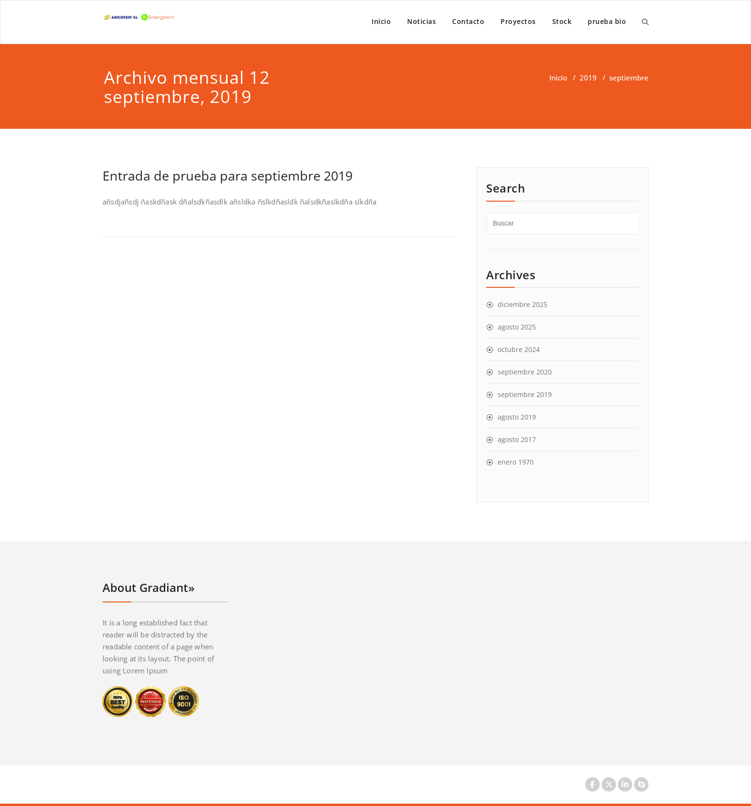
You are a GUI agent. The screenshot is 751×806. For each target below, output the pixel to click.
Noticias (421, 21)
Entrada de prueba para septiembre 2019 (227, 175)
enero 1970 (516, 461)
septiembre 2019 (525, 394)
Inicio (381, 21)
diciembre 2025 (522, 304)
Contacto (468, 21)
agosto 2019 (517, 416)
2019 (588, 77)
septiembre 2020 (525, 371)
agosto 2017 (517, 439)
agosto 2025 (517, 326)
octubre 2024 (519, 349)
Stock (562, 21)
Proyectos (518, 21)
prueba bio (607, 21)
